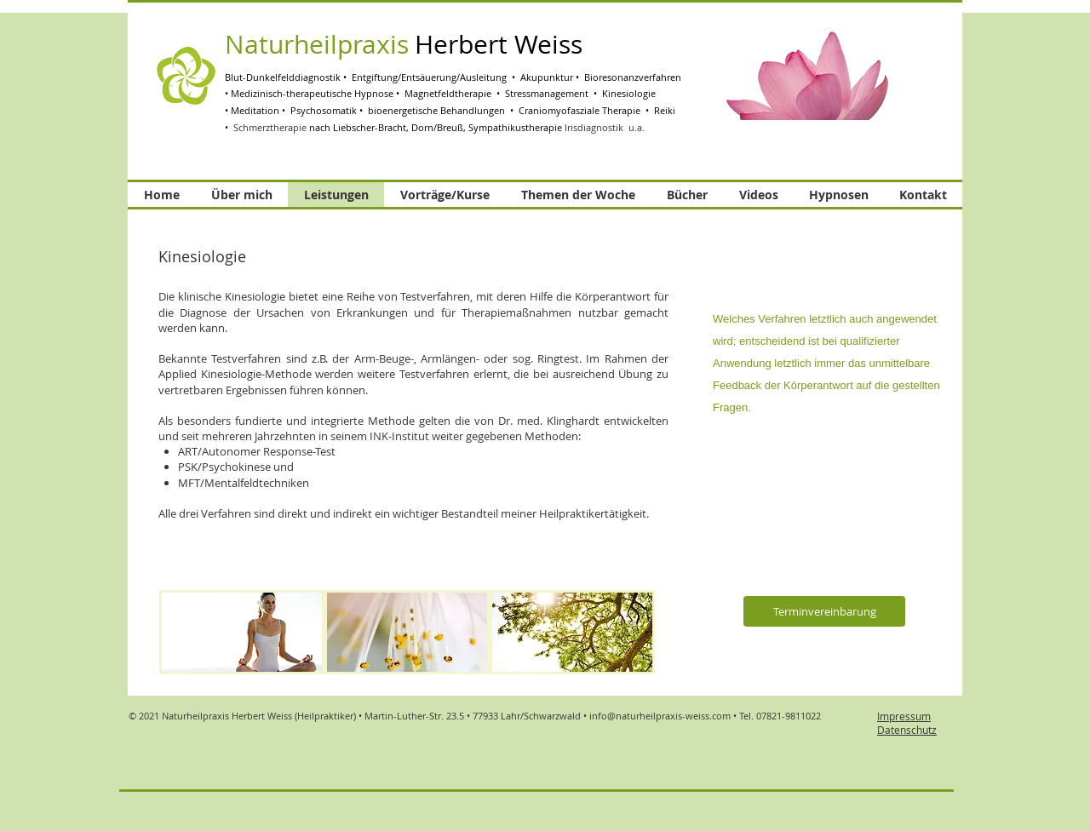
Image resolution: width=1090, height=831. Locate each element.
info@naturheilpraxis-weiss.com (660, 715)
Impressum (904, 716)
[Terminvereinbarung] (824, 611)
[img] (241, 632)
